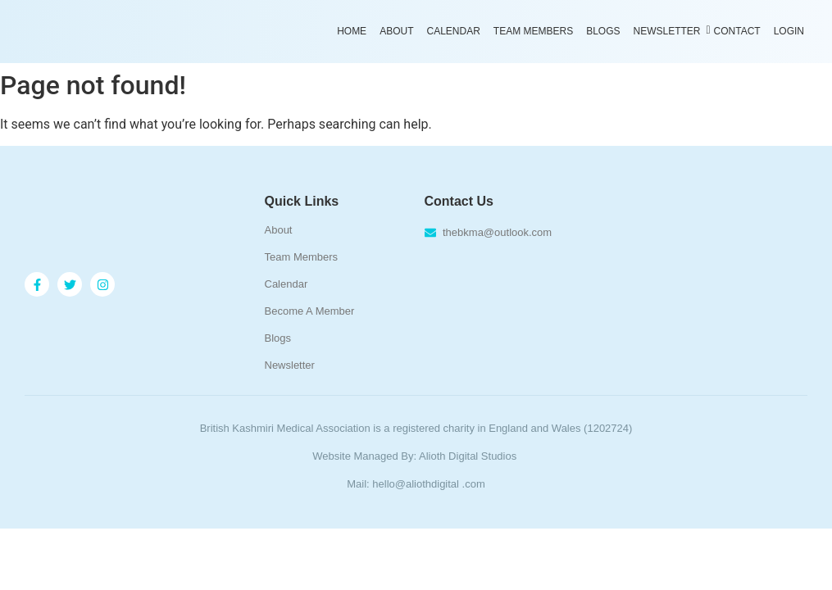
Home (351, 31)
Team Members (533, 31)
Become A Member (310, 311)
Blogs (603, 31)
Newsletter (669, 31)
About (396, 31)
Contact (737, 31)
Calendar (453, 31)
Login (789, 31)
